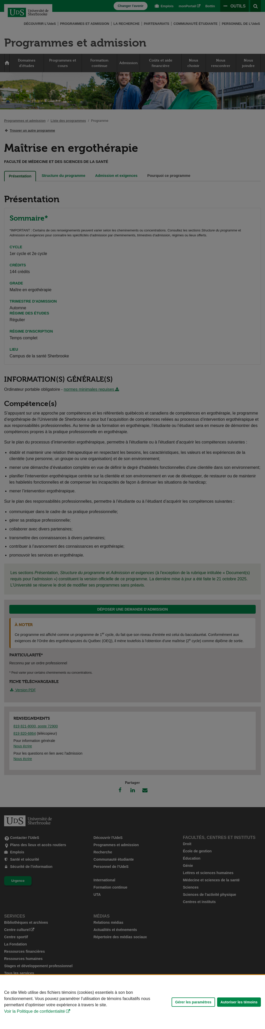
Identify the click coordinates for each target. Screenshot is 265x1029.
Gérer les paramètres (193, 1002)
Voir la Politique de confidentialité (34, 1011)
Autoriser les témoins (238, 1002)
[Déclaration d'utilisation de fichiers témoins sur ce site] (132, 1002)
